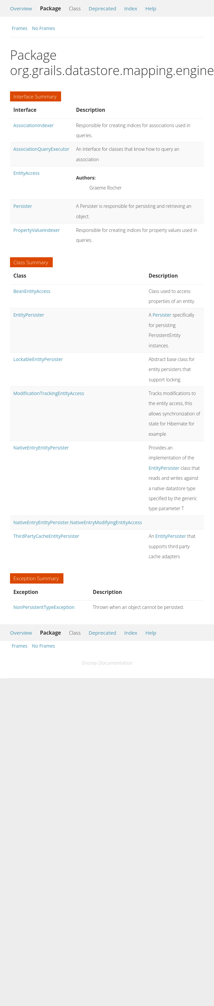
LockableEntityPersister (38, 359)
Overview (21, 8)
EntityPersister (28, 315)
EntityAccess (26, 173)
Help (150, 8)
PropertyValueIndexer (36, 230)
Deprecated (102, 8)
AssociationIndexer (33, 125)
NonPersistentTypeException (43, 607)
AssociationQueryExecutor (41, 149)
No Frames (43, 28)
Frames (19, 28)
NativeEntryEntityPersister (41, 447)
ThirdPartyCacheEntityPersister (46, 536)
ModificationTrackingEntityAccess (48, 393)
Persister (22, 206)
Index (130, 8)
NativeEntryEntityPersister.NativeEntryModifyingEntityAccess (77, 522)
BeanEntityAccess (31, 291)
